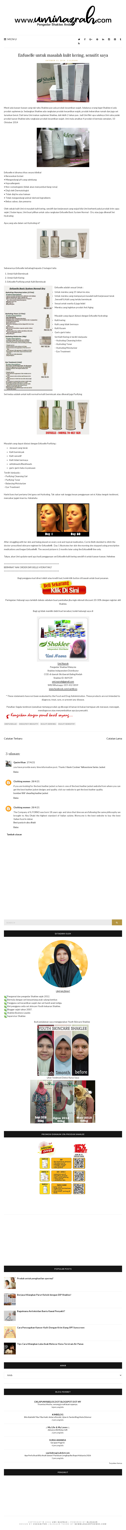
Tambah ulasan (14, 834)
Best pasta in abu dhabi (24, 822)
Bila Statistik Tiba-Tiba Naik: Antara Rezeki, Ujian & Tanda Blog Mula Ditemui (57, 1417)
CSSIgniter (40, 1524)
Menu (10, 39)
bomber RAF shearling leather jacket (30, 793)
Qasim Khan (19, 762)
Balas (16, 772)
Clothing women (21, 781)
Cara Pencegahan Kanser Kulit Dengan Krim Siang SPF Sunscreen (50, 1327)
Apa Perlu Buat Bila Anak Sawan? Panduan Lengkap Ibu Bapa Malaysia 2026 (57, 1455)
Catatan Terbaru (13, 738)
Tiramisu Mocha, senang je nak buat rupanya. (58, 1404)
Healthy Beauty (28, 724)
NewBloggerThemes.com (91, 1524)
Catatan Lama (114, 738)
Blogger (92, 1522)
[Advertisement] (63, 1238)
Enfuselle (11, 724)
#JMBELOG (57, 1414)
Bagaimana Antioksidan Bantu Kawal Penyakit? (41, 1311)
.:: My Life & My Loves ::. (58, 1427)
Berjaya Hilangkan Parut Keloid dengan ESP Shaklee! (44, 1295)
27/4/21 (31, 762)
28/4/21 (35, 781)
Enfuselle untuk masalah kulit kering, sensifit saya (63, 55)
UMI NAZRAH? (63, 991)
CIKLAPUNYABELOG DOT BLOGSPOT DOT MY (57, 1401)
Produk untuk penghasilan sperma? (35, 1278)
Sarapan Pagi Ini (58, 1442)
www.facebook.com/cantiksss (63, 689)
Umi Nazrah (63, 663)
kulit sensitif (67, 724)
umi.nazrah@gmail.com (63, 681)
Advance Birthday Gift (57, 1430)
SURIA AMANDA (57, 1440)
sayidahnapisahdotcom (58, 1453)
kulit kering (48, 724)
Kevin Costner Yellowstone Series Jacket (86, 767)
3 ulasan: (73, 60)
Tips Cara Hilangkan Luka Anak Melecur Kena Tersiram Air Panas (50, 1344)
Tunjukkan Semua (115, 1463)
